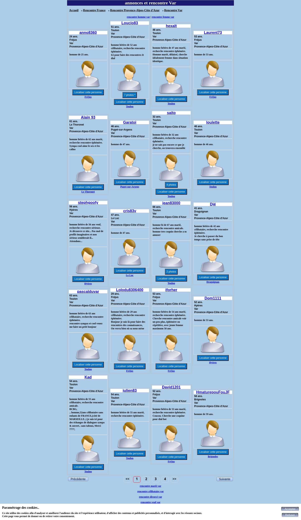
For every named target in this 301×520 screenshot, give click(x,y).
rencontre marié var (150, 485)
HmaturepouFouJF (213, 392)
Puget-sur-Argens (129, 186)
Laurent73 (213, 32)
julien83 (130, 390)
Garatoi (129, 122)
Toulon (130, 106)
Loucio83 (129, 23)
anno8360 (88, 32)
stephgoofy (88, 202)
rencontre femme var (163, 16)
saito (171, 113)
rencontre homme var (138, 16)
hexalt (171, 26)
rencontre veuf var (151, 502)
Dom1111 (212, 298)
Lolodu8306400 (129, 290)
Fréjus (88, 96)
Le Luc (129, 275)
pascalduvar (88, 291)
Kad (88, 377)
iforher (171, 290)
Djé (213, 204)
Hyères (88, 283)
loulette (212, 122)
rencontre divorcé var (150, 496)
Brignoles (213, 456)
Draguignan (213, 281)
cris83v (129, 211)
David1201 (171, 387)
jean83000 (171, 203)
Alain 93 (88, 117)
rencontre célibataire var (150, 491)
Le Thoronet (88, 191)
